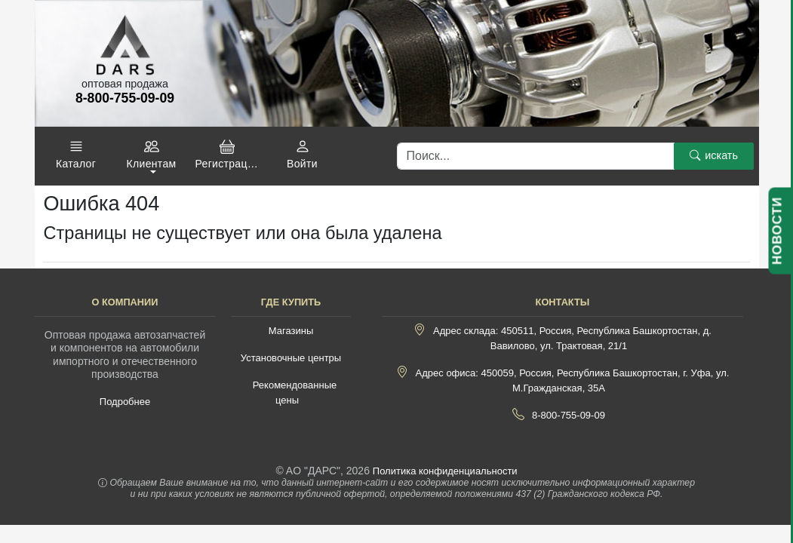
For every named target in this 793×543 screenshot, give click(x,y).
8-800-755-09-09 (568, 415)
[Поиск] (536, 156)
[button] (76, 154)
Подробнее (125, 401)
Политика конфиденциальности (445, 471)
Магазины (291, 330)
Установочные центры (291, 358)
